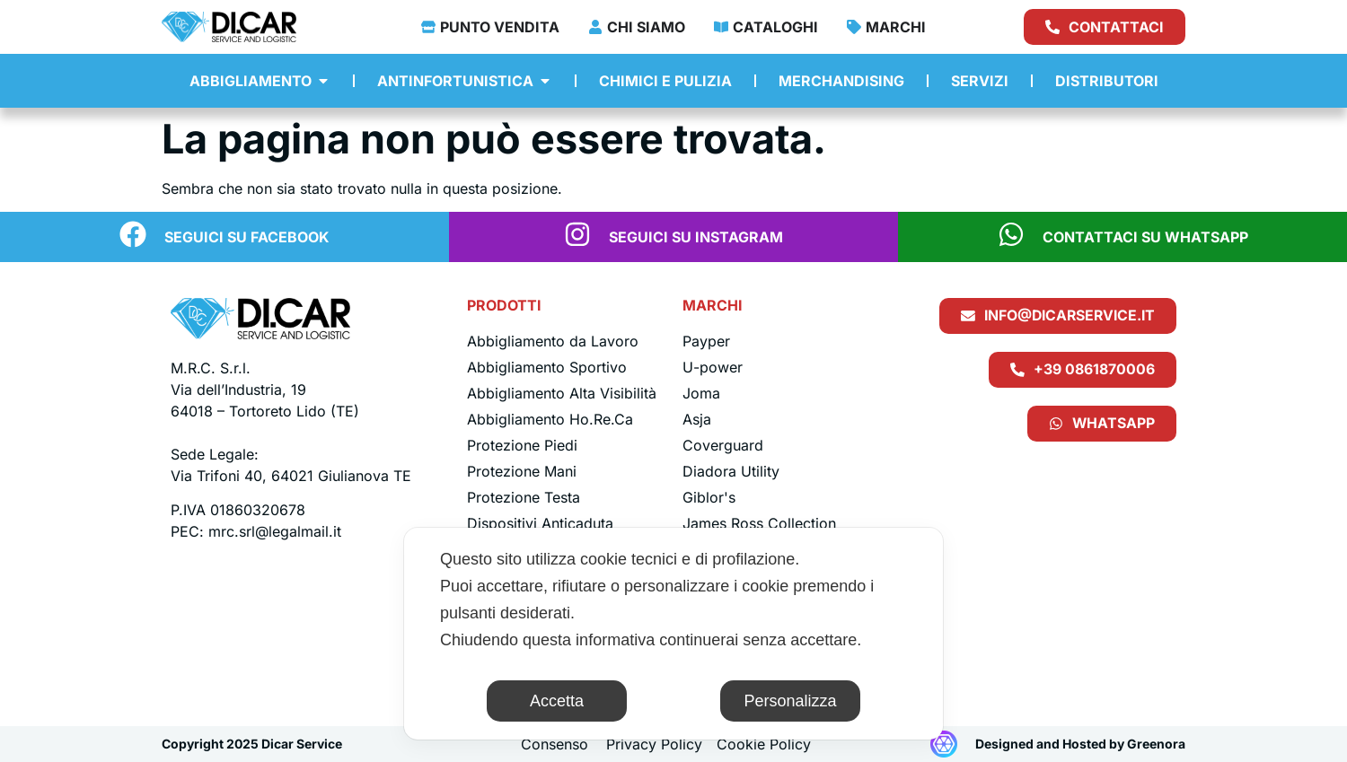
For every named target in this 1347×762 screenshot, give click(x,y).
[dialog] (673, 634)
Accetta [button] (557, 701)
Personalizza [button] (790, 701)
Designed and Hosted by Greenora (1080, 743)
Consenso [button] (554, 744)
